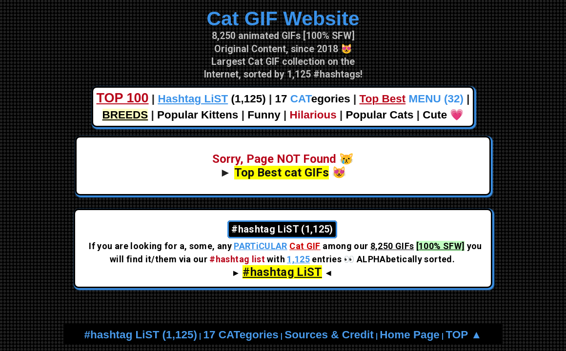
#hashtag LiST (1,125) (140, 335)
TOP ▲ (463, 335)
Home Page (410, 335)
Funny (264, 115)
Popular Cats (380, 115)
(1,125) (211, 99)
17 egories (312, 99)
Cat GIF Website (282, 18)
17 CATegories (240, 335)
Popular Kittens (197, 115)
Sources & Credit (329, 335)
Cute (435, 115)
